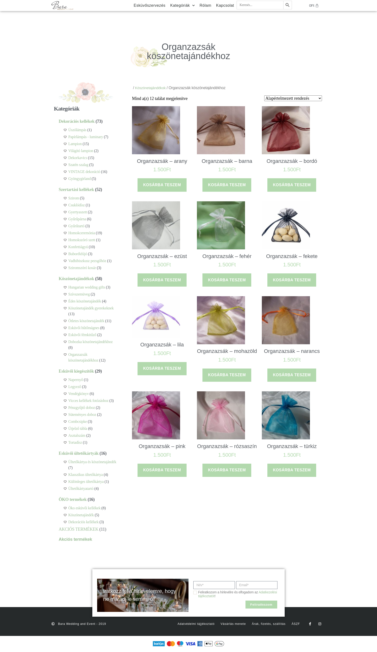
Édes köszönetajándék (84, 301)
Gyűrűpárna (77, 219)
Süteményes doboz (82, 414)
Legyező (74, 387)
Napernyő (75, 380)
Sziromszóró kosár (82, 268)
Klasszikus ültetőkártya (85, 475)
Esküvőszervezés (149, 5)
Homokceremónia (81, 233)
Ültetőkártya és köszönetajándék (92, 462)
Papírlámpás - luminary (85, 137)
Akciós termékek (75, 539)
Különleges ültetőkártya (86, 482)
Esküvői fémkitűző (82, 335)
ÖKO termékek (73, 499)
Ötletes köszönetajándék (86, 321)
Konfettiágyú (78, 247)
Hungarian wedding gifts (86, 287)
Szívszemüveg (79, 294)
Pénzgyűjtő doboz (81, 408)
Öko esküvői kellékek (84, 508)
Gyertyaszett (77, 212)
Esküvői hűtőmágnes (83, 328)
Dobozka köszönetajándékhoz (90, 342)
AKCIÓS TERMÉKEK (78, 529)
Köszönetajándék (81, 515)
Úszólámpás (77, 130)
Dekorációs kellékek (76, 121)
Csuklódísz (76, 205)
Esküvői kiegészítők (76, 371)
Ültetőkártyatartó (81, 488)
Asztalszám (76, 435)
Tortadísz (75, 442)
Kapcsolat (225, 5)
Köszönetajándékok (76, 278)
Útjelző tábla (77, 428)
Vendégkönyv (78, 394)
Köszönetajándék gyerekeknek (91, 308)
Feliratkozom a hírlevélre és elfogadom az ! (237, 594)
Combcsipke (77, 421)
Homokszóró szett (81, 240)
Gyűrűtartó (76, 226)
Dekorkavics (77, 158)
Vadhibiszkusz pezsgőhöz (87, 261)
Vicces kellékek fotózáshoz (88, 401)
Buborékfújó (77, 254)
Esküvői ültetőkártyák (79, 453)
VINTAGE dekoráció (84, 172)
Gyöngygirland (79, 179)
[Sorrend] (293, 98)
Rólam (205, 5)
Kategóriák (182, 5)
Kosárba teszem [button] (162, 185)
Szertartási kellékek (76, 189)
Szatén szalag (78, 165)
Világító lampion (80, 151)
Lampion (75, 144)
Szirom (73, 198)
